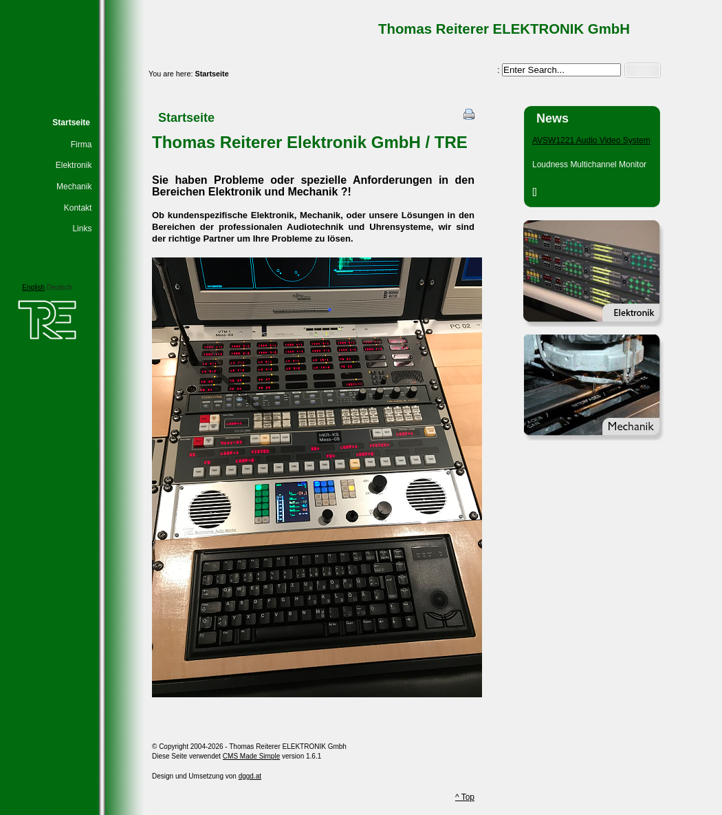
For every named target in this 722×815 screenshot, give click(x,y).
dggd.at (250, 776)
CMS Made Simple (251, 756)
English (33, 287)
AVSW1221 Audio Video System (591, 140)
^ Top (464, 797)
